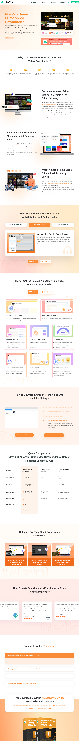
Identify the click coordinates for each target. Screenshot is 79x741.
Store (43, 2)
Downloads (53, 2)
